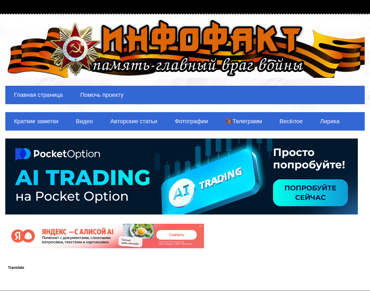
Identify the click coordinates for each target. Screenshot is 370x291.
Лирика (330, 121)
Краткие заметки (36, 121)
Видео (84, 121)
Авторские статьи (133, 121)
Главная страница (38, 95)
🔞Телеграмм (243, 121)
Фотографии (191, 121)
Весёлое (291, 121)
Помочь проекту (102, 95)
